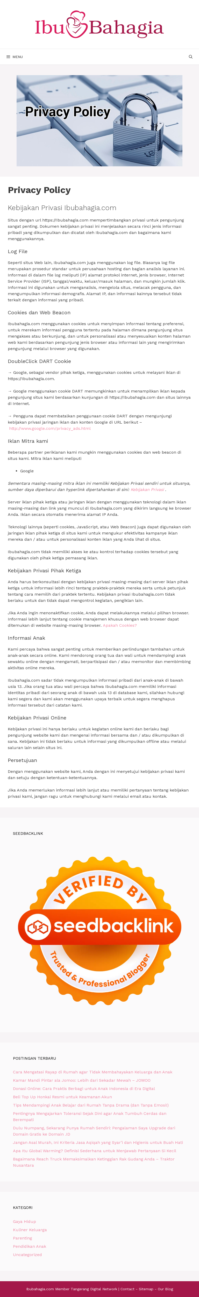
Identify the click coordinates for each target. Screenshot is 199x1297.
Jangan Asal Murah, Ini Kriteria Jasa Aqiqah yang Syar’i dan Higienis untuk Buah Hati (98, 1142)
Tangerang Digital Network (94, 1289)
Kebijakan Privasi (147, 489)
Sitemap (146, 1289)
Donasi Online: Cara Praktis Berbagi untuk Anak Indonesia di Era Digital (84, 1088)
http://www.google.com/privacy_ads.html (50, 428)
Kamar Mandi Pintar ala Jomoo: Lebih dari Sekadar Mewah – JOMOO (82, 1080)
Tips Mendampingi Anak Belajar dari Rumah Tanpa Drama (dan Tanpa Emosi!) (91, 1105)
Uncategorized (27, 1254)
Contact (127, 1289)
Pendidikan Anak (29, 1246)
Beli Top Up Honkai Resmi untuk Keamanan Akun (62, 1096)
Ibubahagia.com (40, 1289)
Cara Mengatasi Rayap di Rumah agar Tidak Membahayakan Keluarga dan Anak (92, 1072)
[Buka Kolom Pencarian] (190, 57)
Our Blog (165, 1289)
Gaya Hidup (24, 1221)
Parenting (22, 1238)
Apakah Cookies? (120, 625)
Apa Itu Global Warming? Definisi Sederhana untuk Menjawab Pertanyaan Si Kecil (94, 1150)
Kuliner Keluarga (30, 1229)
